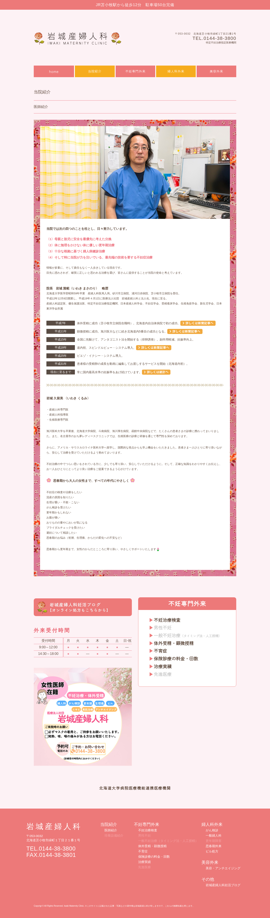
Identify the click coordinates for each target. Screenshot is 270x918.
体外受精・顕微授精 (174, 643)
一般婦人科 (213, 835)
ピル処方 (212, 851)
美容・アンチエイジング (223, 868)
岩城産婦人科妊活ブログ (223, 885)
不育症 (160, 650)
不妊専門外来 (135, 71)
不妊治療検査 (167, 620)
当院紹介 (94, 71)
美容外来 (216, 71)
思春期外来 (213, 846)
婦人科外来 (175, 71)
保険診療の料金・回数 (176, 658)
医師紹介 (110, 830)
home (54, 71)
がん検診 (212, 830)
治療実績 (162, 666)
